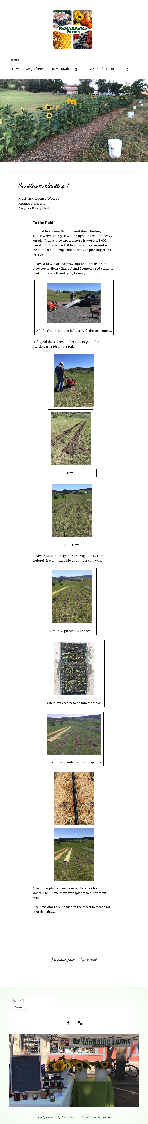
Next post (88, 959)
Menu (14, 60)
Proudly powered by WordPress (55, 1117)
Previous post (63, 959)
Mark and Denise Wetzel (38, 198)
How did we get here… (29, 69)
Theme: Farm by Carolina (96, 1117)
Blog (124, 69)
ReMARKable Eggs (65, 69)
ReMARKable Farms (100, 69)
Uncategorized (40, 208)
